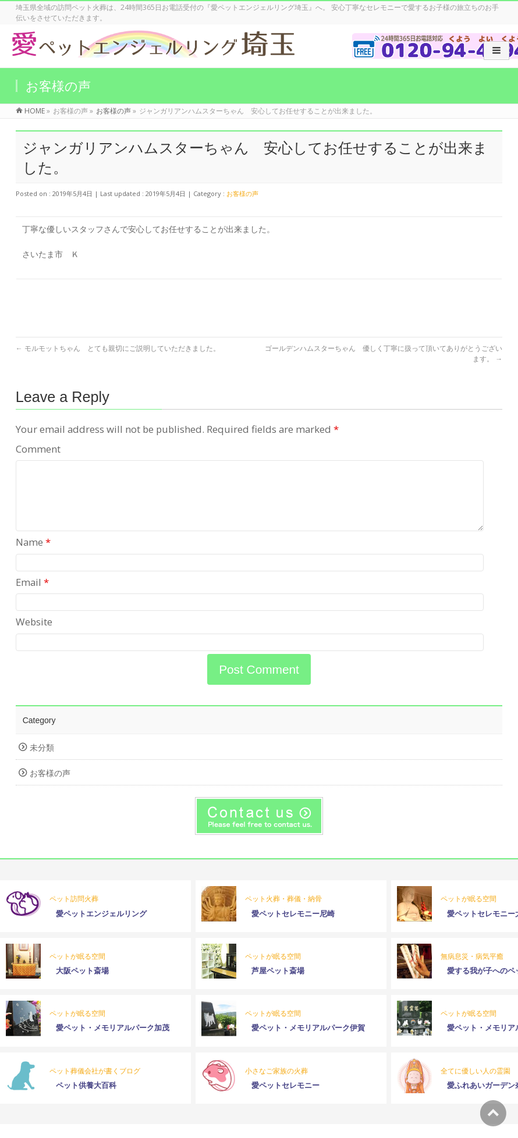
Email (32, 596)
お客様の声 (242, 193)
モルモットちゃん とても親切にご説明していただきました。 (118, 348)
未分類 (42, 761)
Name (33, 556)
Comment (38, 449)
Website (34, 635)
